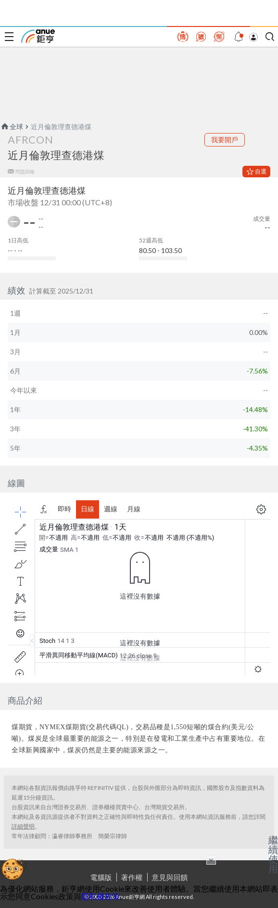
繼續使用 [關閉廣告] (273, 854)
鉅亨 (38, 36)
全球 (11, 126)
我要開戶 (224, 139)
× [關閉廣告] (211, 860)
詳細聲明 (23, 826)
